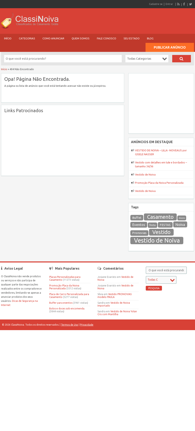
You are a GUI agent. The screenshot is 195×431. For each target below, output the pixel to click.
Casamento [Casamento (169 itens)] (160, 217)
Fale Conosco (106, 38)
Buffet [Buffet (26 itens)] (136, 217)
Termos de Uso (69, 324)
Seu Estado (132, 38)
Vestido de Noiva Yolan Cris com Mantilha (117, 313)
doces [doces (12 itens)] (182, 218)
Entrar (169, 4)
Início (7, 38)
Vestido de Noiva (145, 174)
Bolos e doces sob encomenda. (67, 308)
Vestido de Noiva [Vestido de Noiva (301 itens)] (157, 240)
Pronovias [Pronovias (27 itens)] (139, 233)
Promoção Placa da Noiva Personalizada (159, 182)
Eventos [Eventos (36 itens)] (138, 225)
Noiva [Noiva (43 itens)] (180, 224)
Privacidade (86, 324)
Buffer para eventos (60, 302)
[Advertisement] (53, 144)
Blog (150, 38)
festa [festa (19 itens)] (152, 225)
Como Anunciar (53, 38)
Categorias (27, 38)
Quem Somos (80, 38)
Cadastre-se (156, 4)
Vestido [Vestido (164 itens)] (161, 232)
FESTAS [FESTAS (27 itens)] (165, 225)
